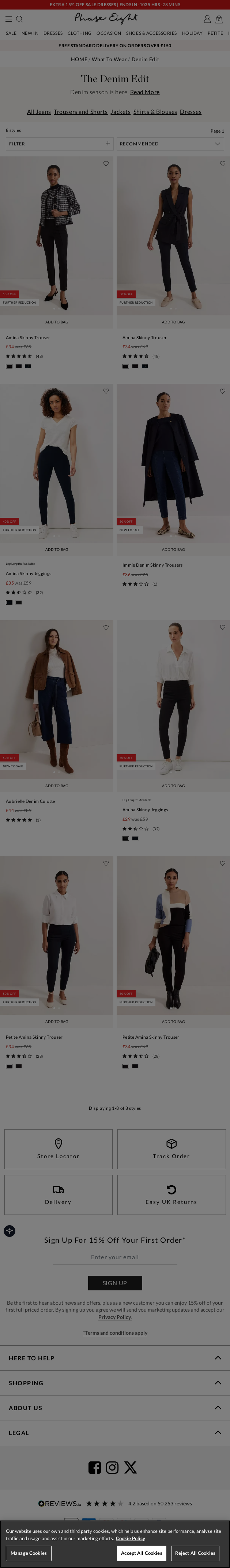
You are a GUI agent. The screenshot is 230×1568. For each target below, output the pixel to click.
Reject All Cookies (195, 1553)
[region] (115, 1544)
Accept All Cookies (141, 1553)
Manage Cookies (29, 1553)
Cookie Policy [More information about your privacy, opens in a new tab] (130, 1538)
